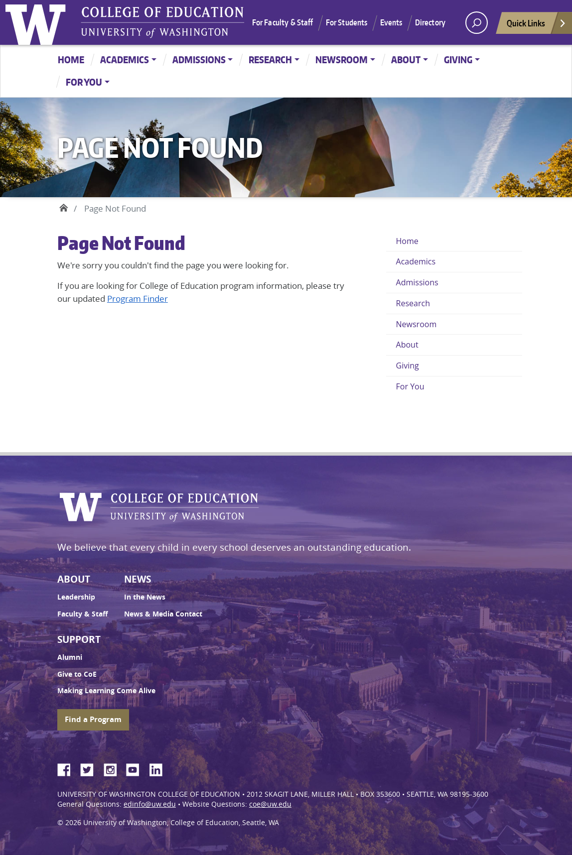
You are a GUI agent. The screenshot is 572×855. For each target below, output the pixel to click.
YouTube (136, 768)
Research (270, 59)
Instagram (113, 768)
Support (79, 639)
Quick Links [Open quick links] (537, 25)
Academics (124, 59)
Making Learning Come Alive (106, 691)
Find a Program (93, 719)
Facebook (67, 768)
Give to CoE (77, 674)
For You (84, 82)
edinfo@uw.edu (150, 804)
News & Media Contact (163, 614)
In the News (144, 597)
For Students (347, 22)
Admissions (199, 59)
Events (391, 22)
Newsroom (341, 59)
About (406, 59)
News (137, 579)
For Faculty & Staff (282, 22)
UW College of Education (162, 22)
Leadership (76, 597)
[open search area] (476, 22)
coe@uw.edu (270, 804)
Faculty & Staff (82, 614)
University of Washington (37, 22)
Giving (458, 59)
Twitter (90, 768)
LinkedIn (159, 768)
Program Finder (137, 298)
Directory (430, 22)
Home (71, 59)
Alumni (69, 657)
